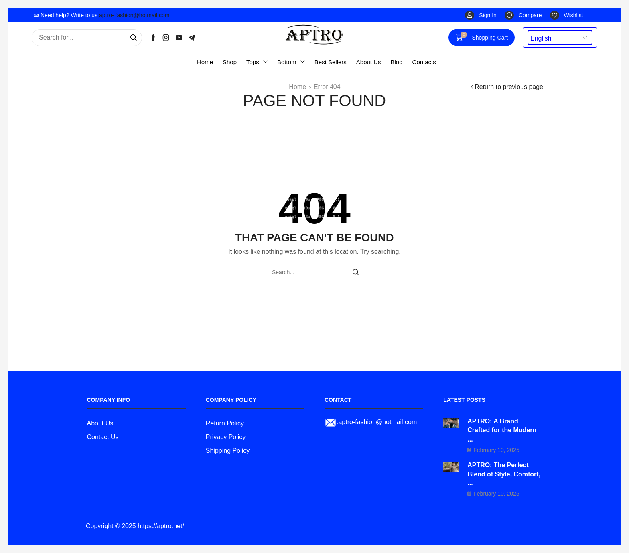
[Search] (134, 38)
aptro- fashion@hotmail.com (134, 15)
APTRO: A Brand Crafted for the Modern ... (501, 430)
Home (297, 86)
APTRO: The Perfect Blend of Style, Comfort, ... (503, 474)
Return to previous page (509, 86)
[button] (481, 15)
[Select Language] (560, 37)
